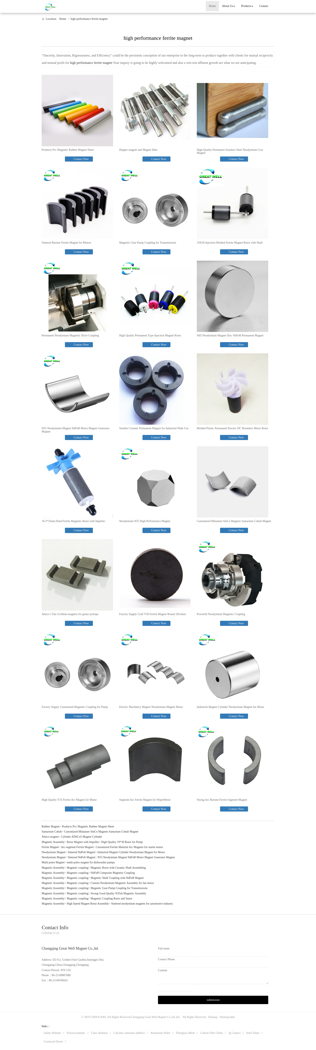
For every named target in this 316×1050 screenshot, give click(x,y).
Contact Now (81, 159)
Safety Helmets (52, 1032)
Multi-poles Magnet (53, 862)
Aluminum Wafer (160, 1032)
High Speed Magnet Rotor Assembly (88, 903)
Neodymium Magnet (53, 852)
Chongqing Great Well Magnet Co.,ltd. (153, 1017)
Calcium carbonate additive (129, 1032)
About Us (228, 6)
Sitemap (212, 1017)
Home (212, 6)
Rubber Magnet (50, 826)
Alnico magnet (50, 836)
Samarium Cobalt (52, 831)
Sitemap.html (227, 1017)
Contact (263, 6)
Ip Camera (235, 1032)
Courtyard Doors (53, 1041)
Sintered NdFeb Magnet (81, 852)
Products (247, 6)
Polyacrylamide (76, 1032)
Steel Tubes (252, 1032)
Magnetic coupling (77, 867)
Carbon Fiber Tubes (211, 1032)
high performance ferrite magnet (89, 18)
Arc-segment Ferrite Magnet (77, 847)
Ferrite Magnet (50, 847)
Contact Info (55, 927)
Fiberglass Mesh (185, 1032)
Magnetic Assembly (53, 842)
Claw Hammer (99, 1032)
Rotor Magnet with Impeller (83, 842)
